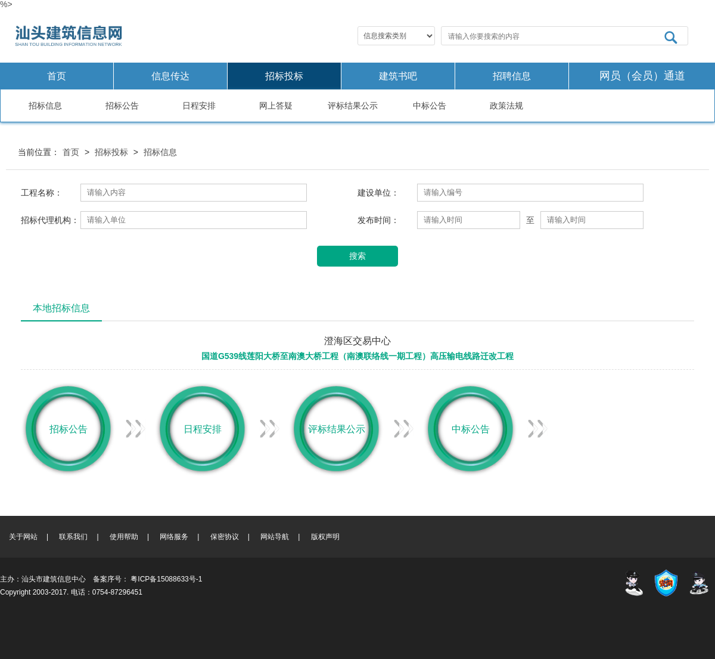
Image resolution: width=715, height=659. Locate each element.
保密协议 (224, 537)
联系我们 (73, 537)
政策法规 (506, 105)
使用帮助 (124, 537)
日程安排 (199, 105)
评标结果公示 (353, 105)
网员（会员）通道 (642, 76)
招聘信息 (512, 76)
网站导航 (274, 537)
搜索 (357, 256)
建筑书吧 (398, 76)
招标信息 (45, 105)
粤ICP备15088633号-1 (166, 579)
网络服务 (174, 537)
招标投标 (284, 76)
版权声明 (325, 537)
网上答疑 (276, 105)
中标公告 (429, 105)
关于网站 (23, 537)
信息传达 (170, 76)
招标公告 (122, 105)
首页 (56, 76)
